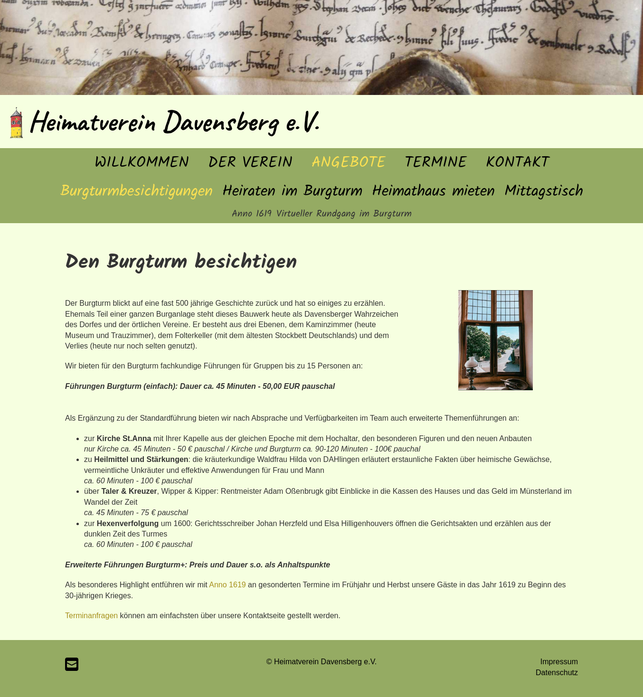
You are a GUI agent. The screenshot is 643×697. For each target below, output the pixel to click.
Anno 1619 (252, 214)
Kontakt (517, 163)
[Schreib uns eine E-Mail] (71, 664)
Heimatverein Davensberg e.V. (173, 121)
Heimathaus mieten (433, 191)
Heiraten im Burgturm (292, 191)
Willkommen (142, 163)
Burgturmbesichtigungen (136, 191)
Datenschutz (557, 673)
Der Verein (250, 163)
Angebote (349, 163)
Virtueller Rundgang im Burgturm (344, 214)
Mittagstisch (543, 191)
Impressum (559, 662)
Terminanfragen (91, 616)
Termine (436, 163)
